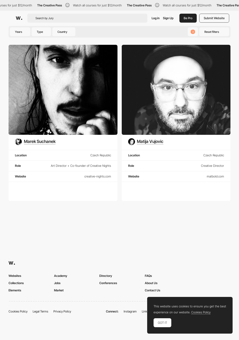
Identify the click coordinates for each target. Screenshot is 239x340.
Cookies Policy (18, 311)
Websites (15, 276)
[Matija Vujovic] (146, 141)
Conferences (108, 283)
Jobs (57, 283)
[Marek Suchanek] (35, 141)
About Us (151, 283)
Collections (16, 283)
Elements (15, 290)
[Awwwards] (19, 18)
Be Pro (188, 18)
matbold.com (215, 176)
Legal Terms (40, 311)
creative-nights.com (97, 176)
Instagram (130, 311)
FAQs (148, 276)
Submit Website (214, 18)
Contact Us (152, 290)
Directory (105, 276)
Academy (60, 276)
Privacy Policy (62, 311)
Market (59, 290)
